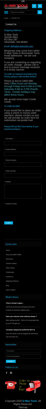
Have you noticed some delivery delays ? (21, 316)
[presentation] (22, 211)
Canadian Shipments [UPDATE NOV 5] (20, 330)
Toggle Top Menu (23, 1)
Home (6, 18)
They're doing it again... (15, 303)
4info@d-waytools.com (21, 46)
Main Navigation (6, 12)
